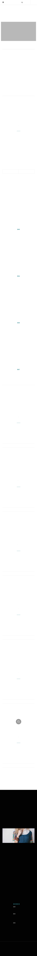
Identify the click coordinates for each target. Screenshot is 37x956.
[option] (18, 31)
